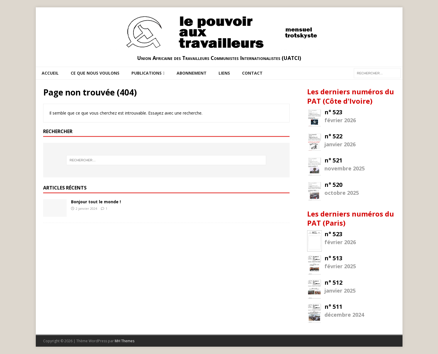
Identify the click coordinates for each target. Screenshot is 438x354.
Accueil (50, 73)
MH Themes (124, 340)
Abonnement (192, 73)
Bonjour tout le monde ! (96, 201)
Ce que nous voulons (95, 73)
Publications (146, 73)
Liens (224, 73)
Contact (252, 73)
